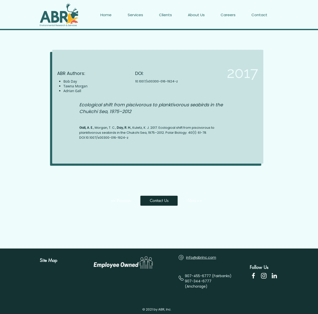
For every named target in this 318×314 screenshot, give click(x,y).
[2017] (229, 72)
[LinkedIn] (274, 275)
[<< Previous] (121, 201)
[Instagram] (264, 275)
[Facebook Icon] (253, 275)
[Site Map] (50, 260)
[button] (265, 15)
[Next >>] (196, 201)
